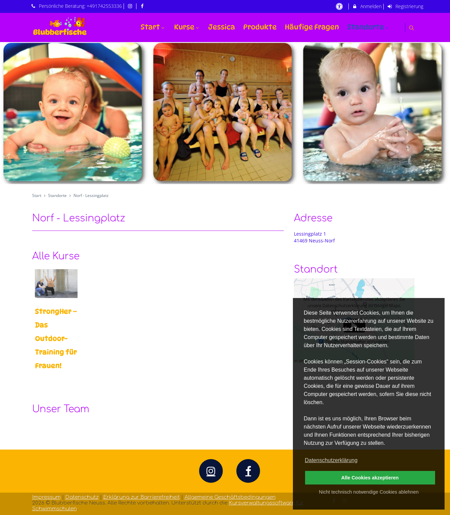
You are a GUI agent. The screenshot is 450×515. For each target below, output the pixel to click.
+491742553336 (104, 6)
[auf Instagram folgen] (130, 6)
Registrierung (405, 6)
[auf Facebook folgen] (143, 6)
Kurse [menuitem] (187, 27)
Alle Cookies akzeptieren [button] (370, 477)
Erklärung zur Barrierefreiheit (141, 497)
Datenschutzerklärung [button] (331, 460)
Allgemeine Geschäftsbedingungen (230, 497)
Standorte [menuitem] (368, 27)
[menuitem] (398, 23)
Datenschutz (82, 497)
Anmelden (367, 6)
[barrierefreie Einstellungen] (340, 6)
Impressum (46, 497)
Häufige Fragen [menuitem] (312, 27)
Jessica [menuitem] (221, 27)
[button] (411, 27)
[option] (225, 113)
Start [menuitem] (153, 27)
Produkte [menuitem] (260, 27)
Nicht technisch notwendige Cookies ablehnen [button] (369, 492)
